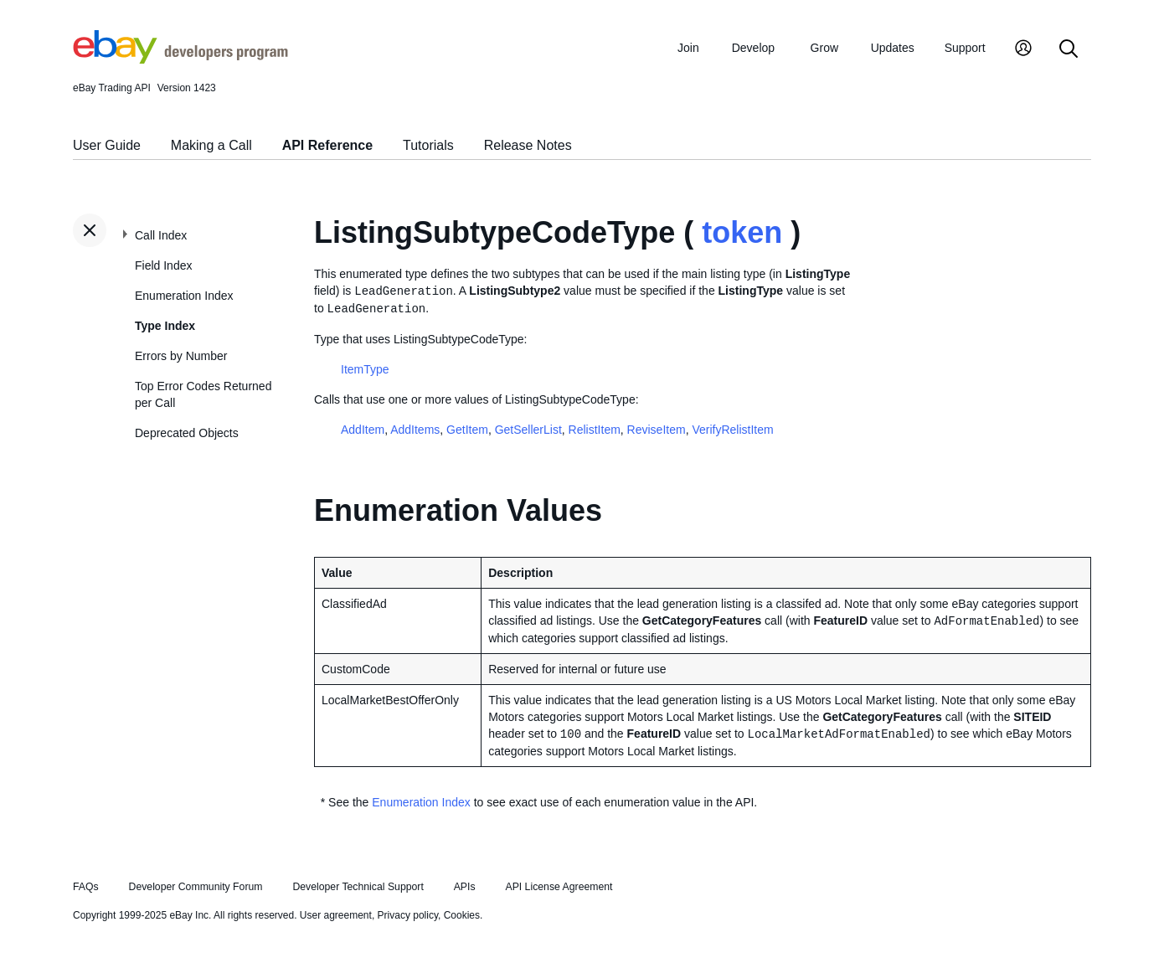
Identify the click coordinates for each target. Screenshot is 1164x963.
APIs (465, 887)
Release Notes (528, 145)
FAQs (86, 887)
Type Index (165, 325)
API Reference (327, 145)
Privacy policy (408, 915)
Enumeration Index (184, 295)
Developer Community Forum (196, 887)
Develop (753, 47)
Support (965, 47)
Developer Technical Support (357, 887)
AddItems (415, 429)
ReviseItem (656, 429)
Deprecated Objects (187, 433)
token (742, 232)
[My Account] (1023, 49)
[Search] (1068, 49)
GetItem (467, 429)
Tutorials (428, 145)
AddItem (362, 429)
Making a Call (211, 145)
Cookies (462, 915)
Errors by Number (181, 356)
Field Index (163, 265)
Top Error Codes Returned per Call (203, 394)
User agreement (336, 915)
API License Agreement (558, 887)
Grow (824, 47)
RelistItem (595, 429)
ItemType (365, 369)
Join (688, 47)
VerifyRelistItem (732, 429)
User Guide (107, 145)
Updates (892, 47)
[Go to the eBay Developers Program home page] (180, 59)
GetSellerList (528, 429)
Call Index (161, 235)
